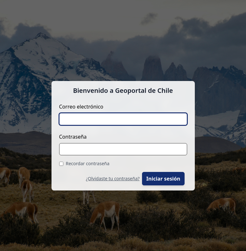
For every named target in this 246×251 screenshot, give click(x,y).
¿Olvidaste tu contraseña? (112, 178)
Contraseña (73, 136)
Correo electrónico (81, 106)
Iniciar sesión (163, 178)
